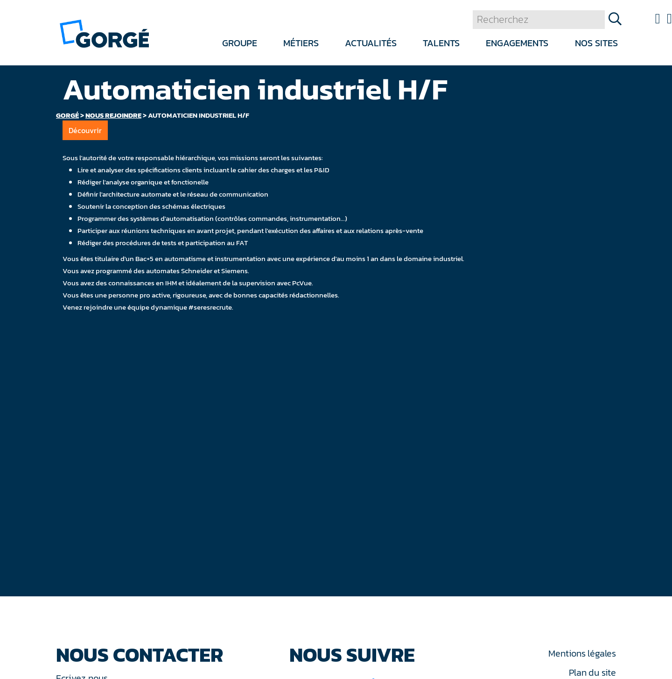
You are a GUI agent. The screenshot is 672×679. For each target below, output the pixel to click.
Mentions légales (582, 653)
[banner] (104, 33)
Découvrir (85, 130)
